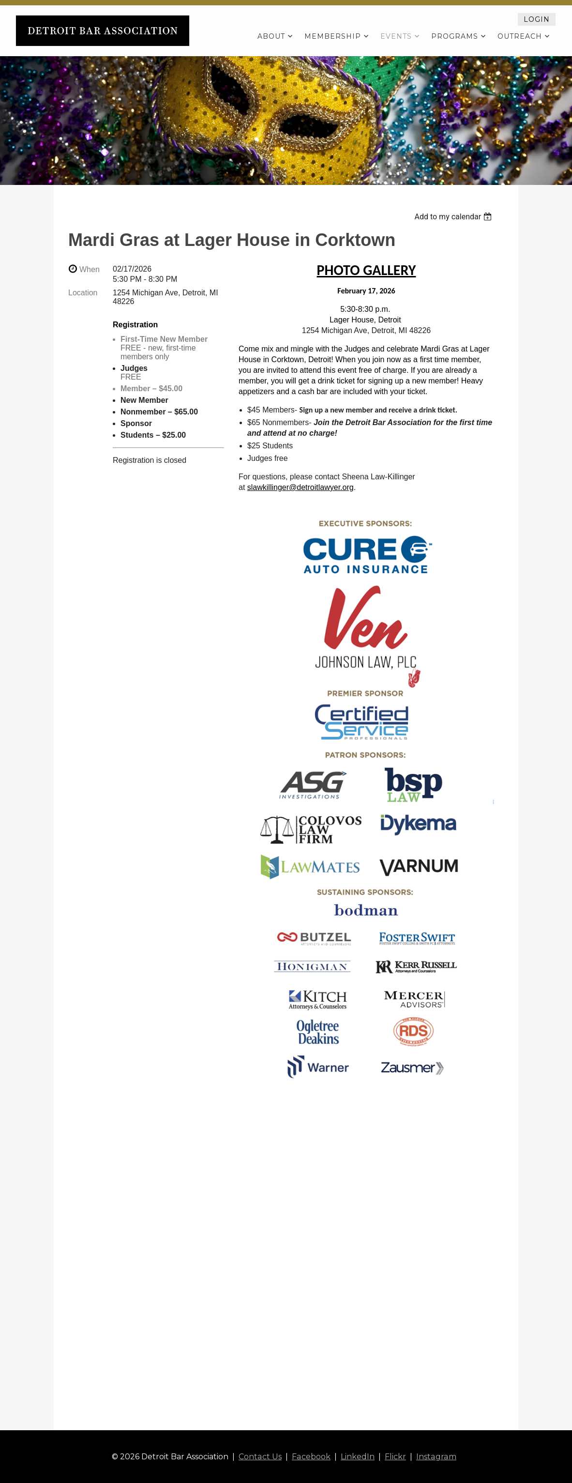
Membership (332, 36)
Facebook (311, 1456)
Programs (454, 36)
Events (396, 36)
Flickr (395, 1456)
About (271, 36)
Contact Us (261, 1456)
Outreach (519, 36)
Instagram (435, 1456)
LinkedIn (358, 1456)
